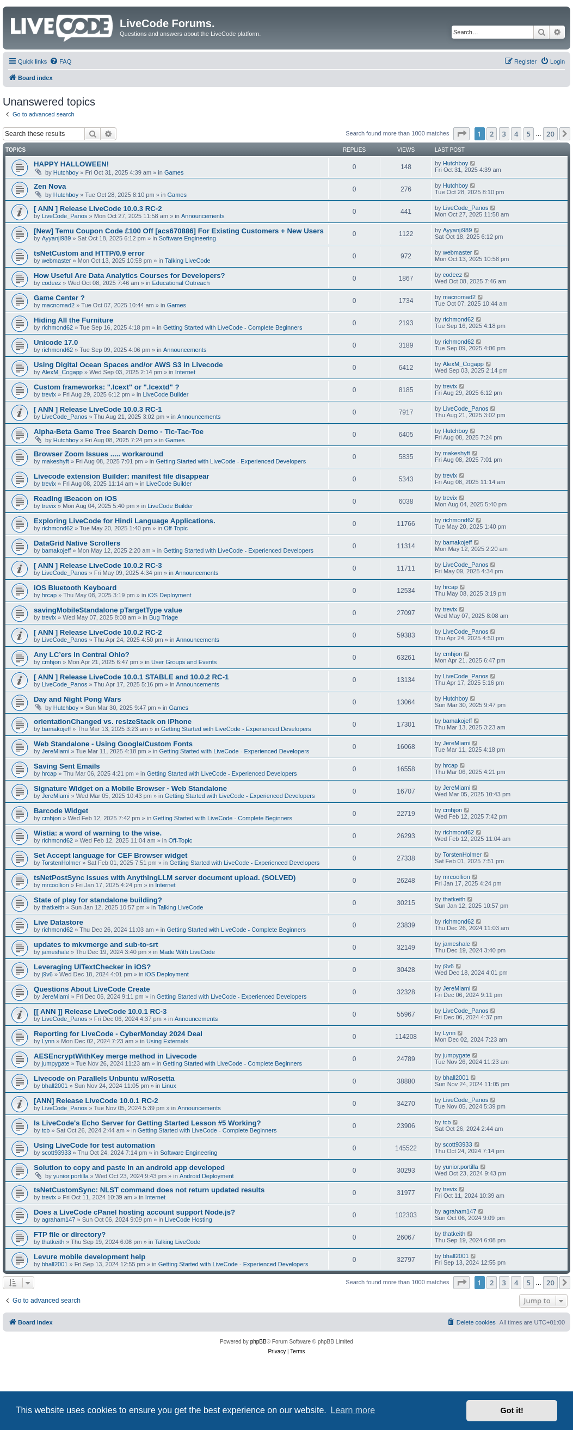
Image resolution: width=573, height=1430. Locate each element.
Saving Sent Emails (67, 766)
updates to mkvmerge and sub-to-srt (96, 944)
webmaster (56, 260)
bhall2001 (55, 1085)
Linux (169, 1085)
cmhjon (51, 662)
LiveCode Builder (166, 394)
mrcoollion (55, 885)
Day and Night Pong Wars (77, 699)
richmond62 (57, 327)
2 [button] (492, 134)
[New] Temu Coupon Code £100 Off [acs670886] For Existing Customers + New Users (179, 231)
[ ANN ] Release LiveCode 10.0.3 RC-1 (98, 409)
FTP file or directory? (70, 1234)
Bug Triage (163, 617)
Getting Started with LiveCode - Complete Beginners (233, 327)
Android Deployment (207, 1176)
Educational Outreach (181, 283)
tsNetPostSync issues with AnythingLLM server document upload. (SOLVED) (164, 878)
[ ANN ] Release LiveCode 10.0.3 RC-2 (98, 209)
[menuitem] (60, 61)
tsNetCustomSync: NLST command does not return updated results (149, 1190)
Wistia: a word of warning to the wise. (98, 833)
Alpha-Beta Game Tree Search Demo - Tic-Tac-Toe (119, 432)
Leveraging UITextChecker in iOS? (92, 967)
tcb (46, 1130)
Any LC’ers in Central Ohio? (82, 655)
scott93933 (56, 1152)
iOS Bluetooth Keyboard (75, 588)
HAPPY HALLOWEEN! (71, 164)
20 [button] (550, 134)
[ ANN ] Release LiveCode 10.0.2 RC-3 (98, 565)
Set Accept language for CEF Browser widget (110, 855)
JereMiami (56, 751)
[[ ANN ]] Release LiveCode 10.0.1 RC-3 (100, 1011)
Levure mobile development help (89, 1257)
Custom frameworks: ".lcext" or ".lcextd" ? (107, 387)
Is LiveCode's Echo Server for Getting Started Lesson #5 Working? (147, 1123)
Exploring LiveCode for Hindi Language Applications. (124, 521)
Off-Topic (176, 528)
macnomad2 (58, 305)
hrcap (49, 595)
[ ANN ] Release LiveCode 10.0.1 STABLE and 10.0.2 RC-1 (131, 677)
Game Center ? (59, 298)
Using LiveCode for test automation (94, 1145)
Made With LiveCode (187, 952)
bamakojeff (56, 550)
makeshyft (55, 461)
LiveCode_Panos (65, 216)
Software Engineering (187, 238)
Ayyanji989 (56, 238)
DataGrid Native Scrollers (77, 543)
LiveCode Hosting (188, 1219)
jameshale (55, 952)
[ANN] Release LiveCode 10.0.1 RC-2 (96, 1101)
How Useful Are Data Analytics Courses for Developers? (129, 275)
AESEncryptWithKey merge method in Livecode (115, 1056)
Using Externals (167, 1041)
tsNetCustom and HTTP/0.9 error (89, 253)
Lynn (48, 1041)
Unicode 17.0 (56, 342)
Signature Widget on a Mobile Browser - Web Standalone (130, 788)
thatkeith (53, 907)
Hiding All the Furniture (73, 320)
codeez (51, 283)
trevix (49, 394)
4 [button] (516, 134)
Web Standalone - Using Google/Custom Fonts (113, 744)
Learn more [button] (352, 1410)
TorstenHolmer (61, 862)
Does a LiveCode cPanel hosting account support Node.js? (134, 1212)
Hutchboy (65, 172)
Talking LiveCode (188, 260)
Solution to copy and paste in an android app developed (129, 1167)
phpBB (258, 1342)
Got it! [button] (512, 1410)
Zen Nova (50, 186)
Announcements (203, 216)
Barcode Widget (61, 811)
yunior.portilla (71, 1176)
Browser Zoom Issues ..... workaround (98, 454)
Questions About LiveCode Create (92, 989)
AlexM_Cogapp (62, 372)
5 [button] (529, 134)
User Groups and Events (184, 662)
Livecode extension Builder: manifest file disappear (121, 476)
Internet (185, 372)
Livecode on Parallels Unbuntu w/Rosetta (104, 1078)
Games (173, 172)
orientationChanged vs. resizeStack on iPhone (113, 721)
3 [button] (504, 134)
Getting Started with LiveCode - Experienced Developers (231, 461)
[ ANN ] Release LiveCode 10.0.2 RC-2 (98, 632)
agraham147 (59, 1219)
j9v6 (47, 974)
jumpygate (56, 1063)
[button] (461, 133)
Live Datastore (58, 922)
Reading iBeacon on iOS (75, 498)
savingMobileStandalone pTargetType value (108, 610)
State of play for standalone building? (98, 900)
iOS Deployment (170, 595)
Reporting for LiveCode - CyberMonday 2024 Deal (118, 1034)
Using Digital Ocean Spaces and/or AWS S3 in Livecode (128, 365)
